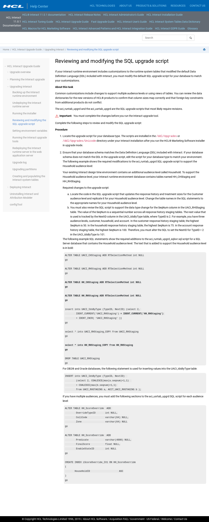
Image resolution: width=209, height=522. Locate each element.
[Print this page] (204, 49)
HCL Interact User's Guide (132, 21)
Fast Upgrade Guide (102, 21)
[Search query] (168, 38)
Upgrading (54, 49)
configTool (16, 204)
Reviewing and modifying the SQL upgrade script (93, 49)
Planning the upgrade (27, 79)
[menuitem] (44, 14)
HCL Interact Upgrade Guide (72, 21)
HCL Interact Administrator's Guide (123, 14)
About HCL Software (95, 518)
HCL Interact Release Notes (85, 14)
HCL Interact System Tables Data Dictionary (174, 21)
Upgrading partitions (24, 169)
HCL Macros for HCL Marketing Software (46, 28)
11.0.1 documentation (44, 14)
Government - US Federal (144, 518)
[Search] (190, 38)
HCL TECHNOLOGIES (102, 5)
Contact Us (180, 518)
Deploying (20, 187)
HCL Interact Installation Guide (165, 14)
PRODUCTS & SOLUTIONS (151, 5)
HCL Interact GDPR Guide (170, 28)
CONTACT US (197, 5)
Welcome (166, 518)
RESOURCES (178, 5)
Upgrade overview (20, 72)
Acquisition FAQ (118, 518)
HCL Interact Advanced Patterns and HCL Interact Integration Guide (112, 28)
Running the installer (24, 113)
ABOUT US (125, 5)
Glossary (192, 28)
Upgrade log (19, 162)
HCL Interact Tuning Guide (37, 21)
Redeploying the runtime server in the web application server (27, 152)
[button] (5, 66)
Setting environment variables (29, 130)
